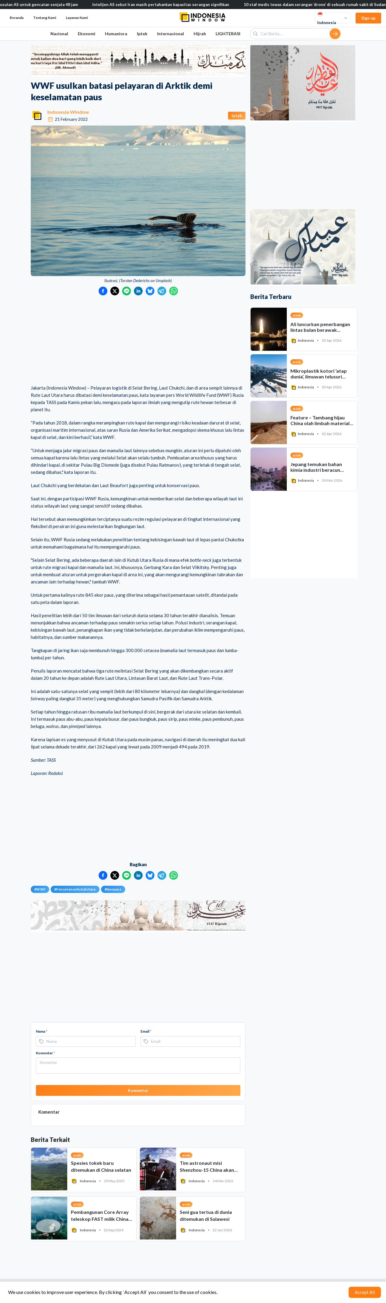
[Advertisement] (138, 340)
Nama (41, 1031)
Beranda (17, 17)
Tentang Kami (44, 17)
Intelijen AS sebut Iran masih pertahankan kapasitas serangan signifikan (167, 4)
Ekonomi (86, 33)
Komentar (45, 1053)
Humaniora (116, 33)
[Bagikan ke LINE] (126, 291)
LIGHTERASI (228, 33)
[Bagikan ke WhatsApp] (173, 291)
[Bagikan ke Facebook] (103, 291)
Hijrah (200, 33)
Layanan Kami (77, 17)
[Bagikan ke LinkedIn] (138, 291)
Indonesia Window (68, 112)
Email (146, 1031)
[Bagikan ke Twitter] (114, 291)
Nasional (59, 33)
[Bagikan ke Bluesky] (150, 291)
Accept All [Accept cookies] (365, 1292)
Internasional (170, 33)
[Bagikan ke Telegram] (161, 291)
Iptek (142, 33)
